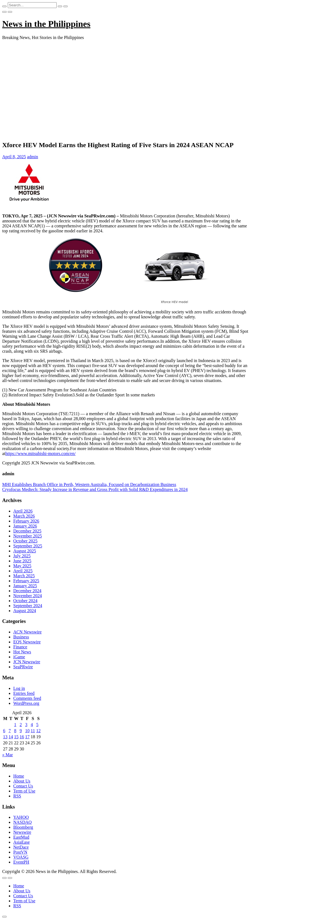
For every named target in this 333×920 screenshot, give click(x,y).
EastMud (21, 837)
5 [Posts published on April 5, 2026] (37, 724)
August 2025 (24, 551)
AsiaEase (21, 842)
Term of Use (24, 791)
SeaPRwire (23, 666)
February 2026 (26, 521)
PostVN (20, 852)
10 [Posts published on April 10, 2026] (27, 730)
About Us (21, 781)
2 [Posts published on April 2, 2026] (21, 724)
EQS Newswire (27, 642)
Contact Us (23, 786)
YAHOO (21, 817)
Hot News (22, 651)
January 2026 (25, 526)
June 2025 (22, 560)
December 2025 (27, 531)
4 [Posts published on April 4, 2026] (32, 724)
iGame (19, 656)
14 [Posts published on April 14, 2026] (11, 736)
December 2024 (27, 590)
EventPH (21, 862)
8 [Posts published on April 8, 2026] (15, 730)
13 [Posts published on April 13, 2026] (5, 736)
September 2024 (27, 605)
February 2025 (26, 580)
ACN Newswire (27, 632)
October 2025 (25, 541)
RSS (17, 796)
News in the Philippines (46, 24)
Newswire (22, 832)
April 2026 (23, 511)
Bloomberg (23, 827)
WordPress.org (26, 703)
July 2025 (22, 555)
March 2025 (24, 575)
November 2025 (27, 536)
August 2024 (24, 610)
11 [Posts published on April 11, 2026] (33, 730)
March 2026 (24, 516)
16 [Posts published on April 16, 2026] (22, 736)
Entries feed (24, 693)
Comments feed (27, 698)
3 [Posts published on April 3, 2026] (26, 724)
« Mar (7, 754)
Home (18, 776)
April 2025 (23, 570)
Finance (20, 646)
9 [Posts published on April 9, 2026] (21, 730)
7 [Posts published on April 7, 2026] (10, 730)
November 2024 (27, 595)
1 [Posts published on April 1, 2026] (15, 724)
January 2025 (25, 585)
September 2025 (27, 546)
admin (32, 156)
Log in (19, 688)
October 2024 (25, 600)
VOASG (20, 857)
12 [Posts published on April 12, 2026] (38, 730)
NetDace (21, 847)
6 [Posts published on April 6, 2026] (4, 730)
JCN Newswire (26, 661)
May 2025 (22, 565)
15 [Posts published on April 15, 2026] (16, 736)
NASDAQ (22, 822)
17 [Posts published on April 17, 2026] (27, 736)
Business (21, 637)
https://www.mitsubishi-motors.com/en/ (41, 453)
